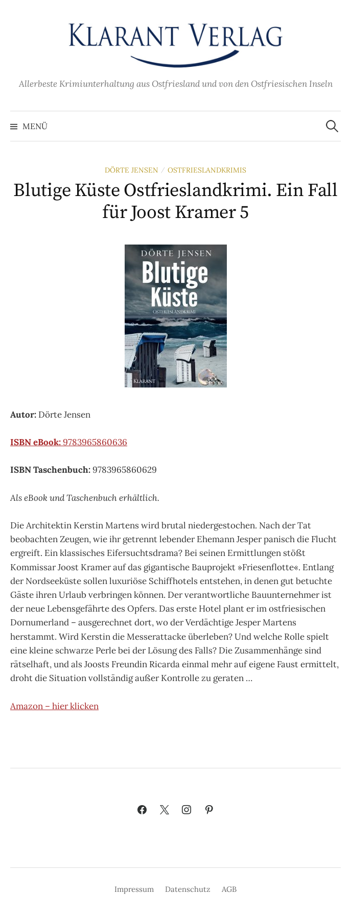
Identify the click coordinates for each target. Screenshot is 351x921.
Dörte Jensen (131, 170)
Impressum (134, 889)
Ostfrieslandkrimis (207, 170)
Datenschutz (187, 889)
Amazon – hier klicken (54, 706)
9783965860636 (68, 442)
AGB (229, 889)
